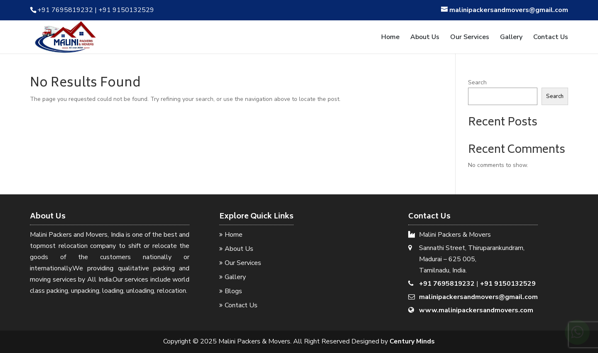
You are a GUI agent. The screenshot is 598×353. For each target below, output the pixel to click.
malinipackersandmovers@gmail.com (478, 297)
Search (477, 82)
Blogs (233, 291)
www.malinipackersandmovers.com (476, 310)
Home (390, 38)
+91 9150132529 (508, 283)
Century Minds (412, 341)
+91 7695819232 (447, 283)
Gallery (511, 38)
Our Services (469, 38)
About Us (424, 38)
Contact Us (550, 38)
